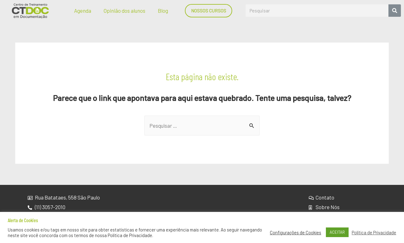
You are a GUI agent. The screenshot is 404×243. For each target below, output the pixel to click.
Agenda (82, 10)
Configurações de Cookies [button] (295, 232)
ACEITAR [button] (337, 232)
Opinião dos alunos (124, 10)
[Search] (394, 10)
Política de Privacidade (374, 232)
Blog (163, 10)
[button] (208, 10)
